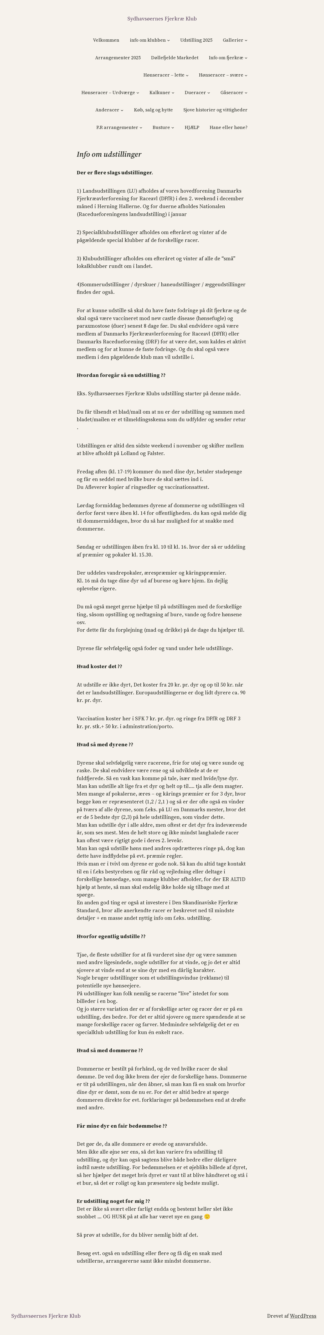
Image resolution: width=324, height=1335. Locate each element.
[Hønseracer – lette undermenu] (187, 75)
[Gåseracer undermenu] (246, 92)
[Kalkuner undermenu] (173, 92)
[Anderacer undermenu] (122, 110)
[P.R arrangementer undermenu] (141, 127)
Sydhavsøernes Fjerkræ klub (162, 18)
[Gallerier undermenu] (246, 40)
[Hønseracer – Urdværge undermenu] (137, 92)
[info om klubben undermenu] (168, 40)
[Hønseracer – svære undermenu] (246, 75)
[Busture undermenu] (172, 127)
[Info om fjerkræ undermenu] (246, 57)
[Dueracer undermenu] (208, 92)
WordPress (303, 1316)
